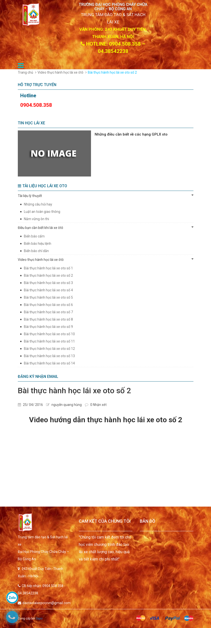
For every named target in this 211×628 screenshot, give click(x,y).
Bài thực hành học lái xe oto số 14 (49, 363)
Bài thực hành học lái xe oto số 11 (49, 341)
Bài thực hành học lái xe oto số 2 (48, 275)
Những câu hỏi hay (38, 204)
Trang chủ (25, 72)
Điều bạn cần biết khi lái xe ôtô (105, 227)
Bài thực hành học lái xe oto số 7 (48, 312)
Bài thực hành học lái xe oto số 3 (48, 283)
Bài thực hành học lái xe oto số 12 (49, 349)
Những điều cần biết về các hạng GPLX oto (131, 134)
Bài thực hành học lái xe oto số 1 (48, 268)
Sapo (39, 618)
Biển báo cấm (34, 236)
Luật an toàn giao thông (42, 212)
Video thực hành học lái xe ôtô (60, 72)
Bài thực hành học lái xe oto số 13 (49, 356)
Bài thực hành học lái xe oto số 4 (48, 290)
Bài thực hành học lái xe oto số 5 (48, 297)
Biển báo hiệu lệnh (37, 243)
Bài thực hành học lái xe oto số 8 (48, 319)
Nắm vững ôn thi (36, 219)
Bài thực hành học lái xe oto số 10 (49, 334)
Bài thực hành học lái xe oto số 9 (48, 327)
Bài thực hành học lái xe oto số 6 (48, 305)
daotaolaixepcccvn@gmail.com (46, 603)
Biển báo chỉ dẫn (36, 251)
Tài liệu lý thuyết (105, 195)
